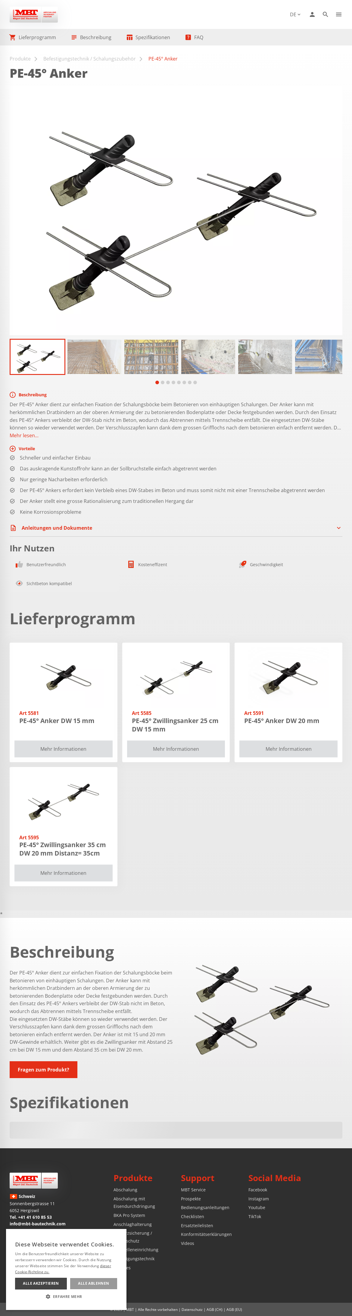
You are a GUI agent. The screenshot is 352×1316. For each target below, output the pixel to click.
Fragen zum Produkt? (43, 1069)
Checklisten (192, 1216)
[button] (37, 357)
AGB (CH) (215, 1309)
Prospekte (191, 1199)
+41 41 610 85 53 (35, 1217)
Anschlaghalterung (133, 1224)
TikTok (254, 1216)
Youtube (256, 1207)
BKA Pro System (129, 1215)
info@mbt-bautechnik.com (38, 1224)
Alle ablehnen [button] (93, 1283)
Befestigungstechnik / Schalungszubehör (89, 58)
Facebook (257, 1190)
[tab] (157, 382)
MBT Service (193, 1190)
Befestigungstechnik (134, 1258)
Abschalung (125, 1190)
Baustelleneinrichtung (136, 1249)
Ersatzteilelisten (197, 1225)
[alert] (66, 1269)
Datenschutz (192, 1309)
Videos (187, 1243)
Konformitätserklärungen (206, 1234)
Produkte (20, 58)
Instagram (258, 1199)
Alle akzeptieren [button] (41, 1283)
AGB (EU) (234, 1309)
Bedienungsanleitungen (205, 1207)
